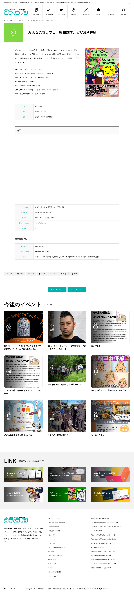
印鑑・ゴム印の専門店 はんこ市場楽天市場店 (104, 539)
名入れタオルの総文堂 (97, 547)
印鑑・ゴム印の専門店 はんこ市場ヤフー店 (103, 535)
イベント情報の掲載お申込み (57, 547)
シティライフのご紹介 (54, 518)
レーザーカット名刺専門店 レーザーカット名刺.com (105, 526)
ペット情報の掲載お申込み (56, 555)
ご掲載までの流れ (54, 526)
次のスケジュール (77, 289)
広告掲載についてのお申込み (57, 522)
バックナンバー (53, 539)
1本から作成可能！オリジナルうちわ (101, 518)
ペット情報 (61, 11)
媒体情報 (111, 11)
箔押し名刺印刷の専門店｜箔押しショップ (103, 559)
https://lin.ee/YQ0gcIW (50, 90)
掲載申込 (86, 11)
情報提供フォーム (53, 559)
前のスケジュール (57, 289)
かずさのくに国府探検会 (58, 435)
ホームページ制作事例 (55, 572)
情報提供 (74, 11)
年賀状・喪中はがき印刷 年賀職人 (101, 555)
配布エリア (52, 535)
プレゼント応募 (52, 563)
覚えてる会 (95, 346)
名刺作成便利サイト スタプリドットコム (103, 551)
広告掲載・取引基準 (54, 531)
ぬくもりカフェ (97, 435)
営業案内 (99, 11)
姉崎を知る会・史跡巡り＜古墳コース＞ (65, 385)
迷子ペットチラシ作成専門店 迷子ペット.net (103, 563)
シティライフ (36, 11)
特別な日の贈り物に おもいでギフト (101, 568)
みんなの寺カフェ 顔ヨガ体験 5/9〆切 (108, 390)
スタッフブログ (53, 576)
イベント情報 (48, 11)
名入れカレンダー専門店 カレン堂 (101, 543)
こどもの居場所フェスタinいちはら (19, 435)
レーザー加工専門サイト (98, 531)
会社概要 (123, 11)
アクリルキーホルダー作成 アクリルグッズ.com (104, 522)
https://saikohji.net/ (41, 223)
